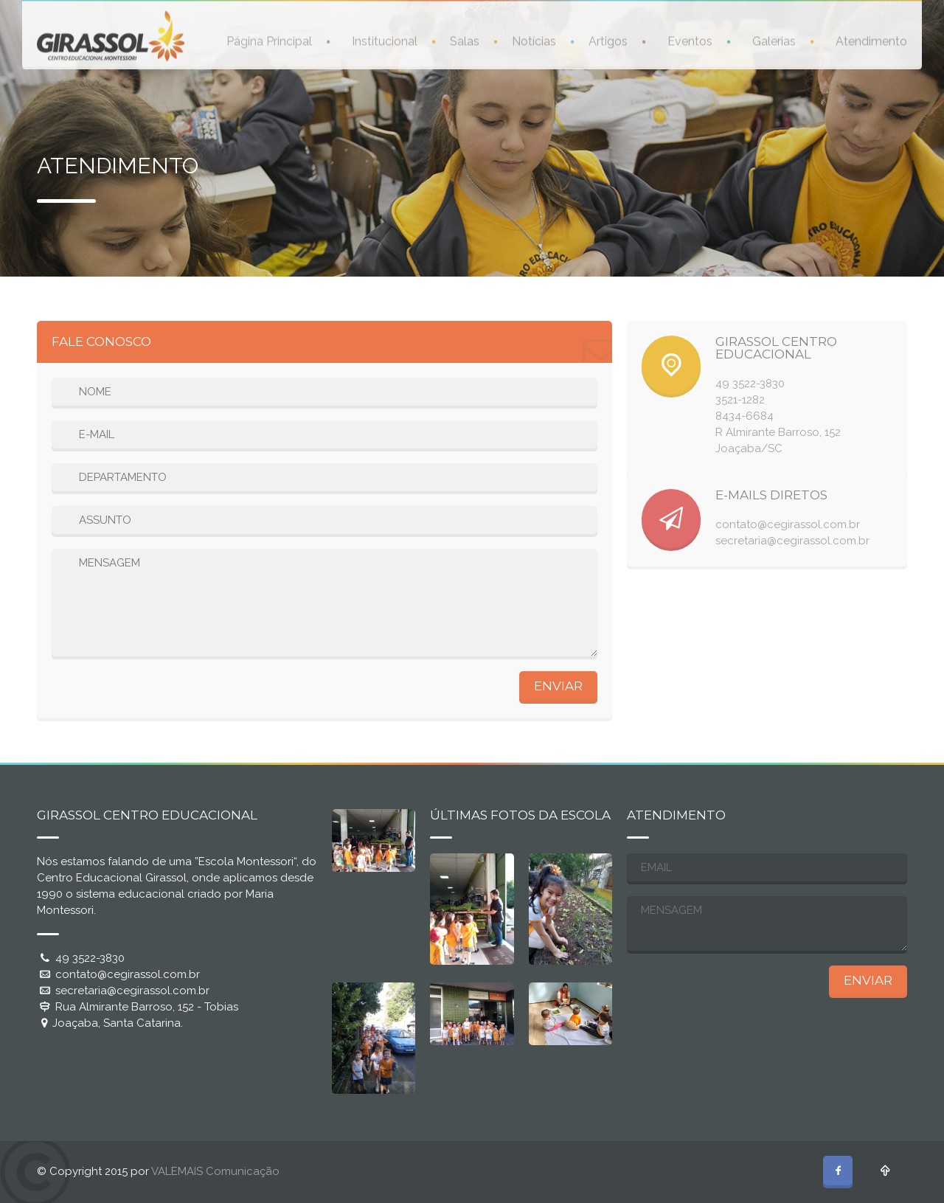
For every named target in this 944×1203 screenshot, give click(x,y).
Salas (464, 40)
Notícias (534, 40)
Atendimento (871, 40)
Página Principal (269, 40)
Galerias (774, 40)
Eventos (689, 40)
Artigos (608, 40)
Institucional (384, 40)
